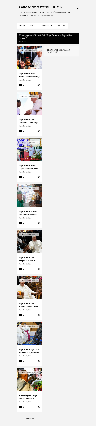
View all (22, 41)
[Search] (77, 8)
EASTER (22, 26)
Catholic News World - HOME (40, 7)
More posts (29, 419)
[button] (38, 85)
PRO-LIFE (61, 26)
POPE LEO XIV (47, 26)
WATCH (33, 26)
